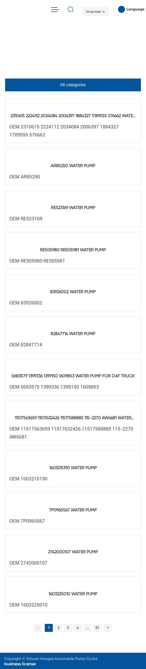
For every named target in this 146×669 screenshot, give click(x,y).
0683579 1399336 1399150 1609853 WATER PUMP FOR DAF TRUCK (72, 375)
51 (97, 627)
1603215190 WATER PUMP (73, 467)
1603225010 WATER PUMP (72, 593)
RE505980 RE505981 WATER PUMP (73, 249)
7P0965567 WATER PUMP (73, 509)
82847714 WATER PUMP (73, 333)
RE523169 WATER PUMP (73, 207)
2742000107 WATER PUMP (73, 551)
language (93, 11)
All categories (73, 85)
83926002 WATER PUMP (73, 291)
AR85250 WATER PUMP (73, 165)
